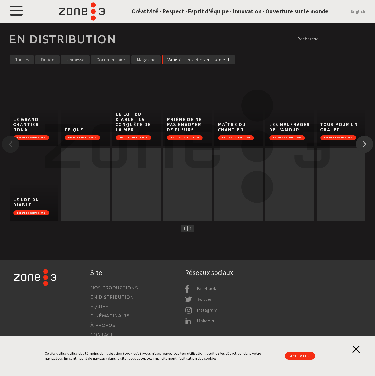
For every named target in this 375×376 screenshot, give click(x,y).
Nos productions (114, 287)
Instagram (207, 310)
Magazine (146, 67)
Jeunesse (75, 67)
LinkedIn (205, 321)
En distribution (112, 297)
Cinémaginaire (110, 315)
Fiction (47, 67)
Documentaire (110, 67)
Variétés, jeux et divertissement (198, 67)
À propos (103, 325)
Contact (102, 334)
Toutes (22, 67)
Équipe (99, 306)
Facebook (206, 288)
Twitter (204, 299)
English (357, 15)
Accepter (300, 356)
